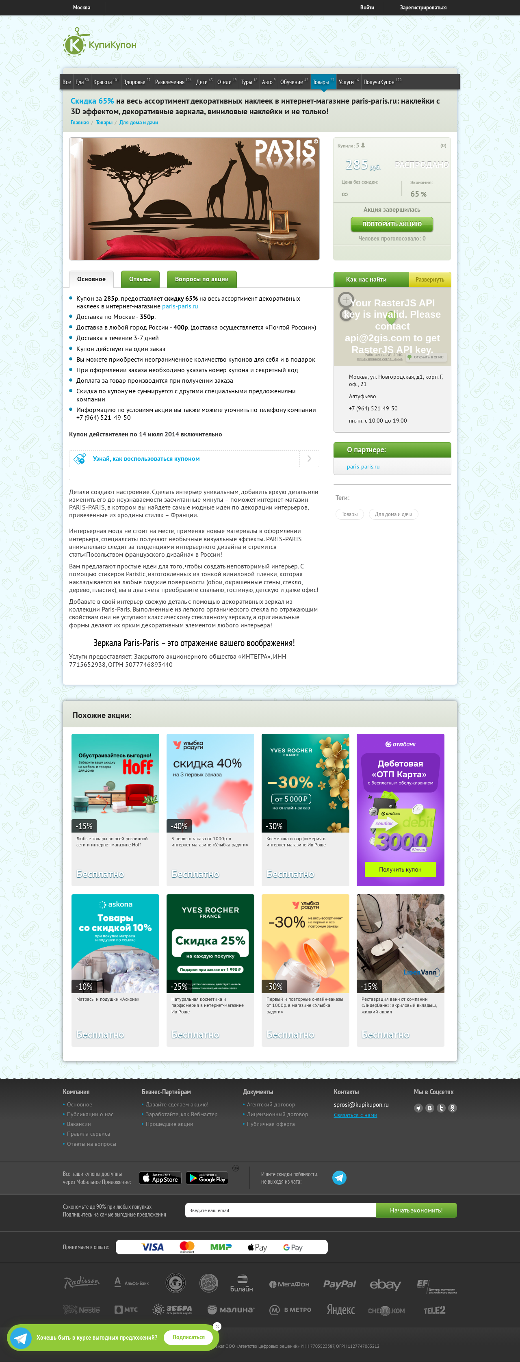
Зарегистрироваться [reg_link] (423, 7)
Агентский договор (271, 1104)
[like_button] (435, 146)
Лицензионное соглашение (380, 359)
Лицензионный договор (277, 1114)
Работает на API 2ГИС (384, 355)
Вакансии (79, 1124)
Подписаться (189, 1337)
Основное (91, 279)
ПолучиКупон (383, 81)
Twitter (441, 1108)
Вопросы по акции (202, 279)
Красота (106, 81)
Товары (323, 81)
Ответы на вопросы (91, 1143)
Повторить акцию (392, 224)
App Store (160, 1177)
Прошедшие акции (169, 1124)
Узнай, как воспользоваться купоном (146, 458)
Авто (269, 81)
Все (67, 82)
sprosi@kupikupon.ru (361, 1104)
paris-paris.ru (180, 306)
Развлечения (173, 81)
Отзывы (140, 279)
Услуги (349, 81)
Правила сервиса (88, 1133)
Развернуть (430, 279)
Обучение (294, 81)
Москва (81, 7)
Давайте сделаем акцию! (177, 1104)
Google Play (207, 1177)
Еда (82, 81)
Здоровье (137, 81)
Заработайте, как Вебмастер (182, 1114)
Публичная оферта (271, 1124)
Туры (249, 81)
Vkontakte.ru (429, 1108)
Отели (227, 81)
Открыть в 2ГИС (429, 357)
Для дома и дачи (393, 514)
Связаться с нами (355, 1115)
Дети (204, 81)
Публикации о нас (90, 1114)
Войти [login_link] (367, 7)
